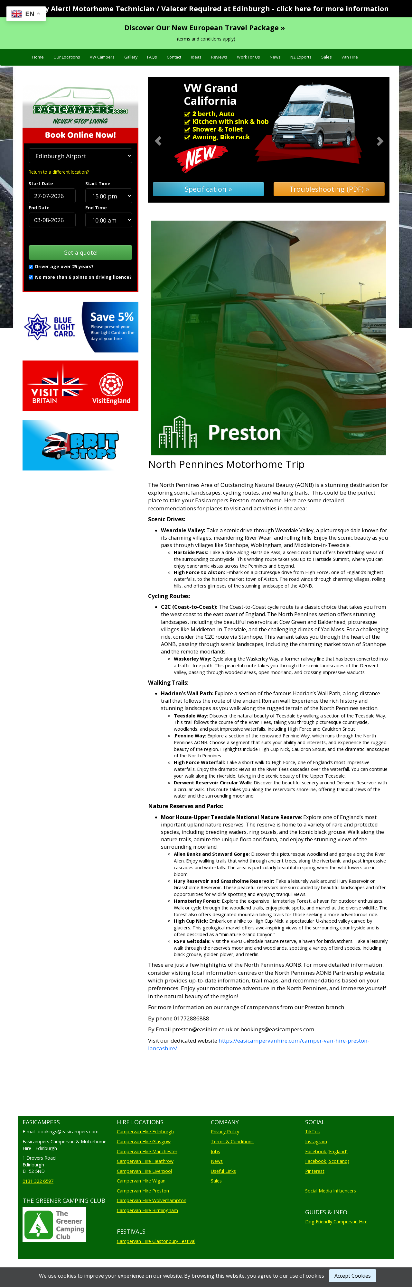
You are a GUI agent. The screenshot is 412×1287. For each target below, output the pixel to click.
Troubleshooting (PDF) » (329, 189)
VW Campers (102, 57)
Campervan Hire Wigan (141, 1181)
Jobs (215, 1151)
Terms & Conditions (232, 1141)
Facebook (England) (326, 1151)
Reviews (219, 57)
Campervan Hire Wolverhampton (151, 1200)
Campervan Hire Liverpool (144, 1171)
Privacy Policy (225, 1131)
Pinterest (314, 1171)
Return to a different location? (59, 172)
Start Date (41, 183)
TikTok (312, 1131)
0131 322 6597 (38, 1181)
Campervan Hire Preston (143, 1191)
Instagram (316, 1141)
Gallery (130, 57)
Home (38, 57)
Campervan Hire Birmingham (147, 1210)
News (275, 57)
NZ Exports (301, 57)
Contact (174, 57)
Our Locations (66, 57)
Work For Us (248, 57)
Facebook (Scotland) (327, 1161)
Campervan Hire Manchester (147, 1151)
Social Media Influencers (330, 1191)
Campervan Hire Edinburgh (145, 1131)
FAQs (152, 57)
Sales (326, 57)
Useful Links (223, 1171)
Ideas (196, 57)
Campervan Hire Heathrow (145, 1161)
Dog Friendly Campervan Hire (336, 1222)
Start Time (97, 183)
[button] (166, 140)
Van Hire (350, 57)
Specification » (208, 189)
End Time (96, 208)
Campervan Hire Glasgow (144, 1141)
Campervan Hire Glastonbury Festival (156, 1241)
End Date (39, 208)
